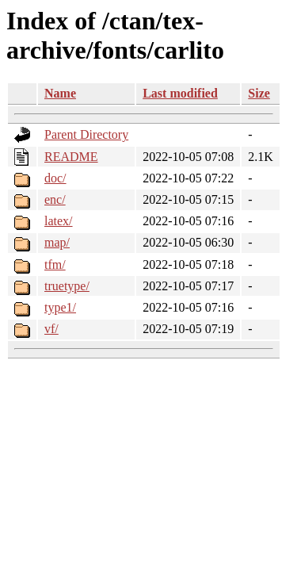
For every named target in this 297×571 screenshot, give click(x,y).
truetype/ (66, 286)
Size (259, 93)
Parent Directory (86, 134)
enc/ (55, 199)
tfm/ (55, 264)
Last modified (180, 93)
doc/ (55, 178)
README (71, 156)
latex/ (58, 221)
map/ (57, 242)
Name (60, 93)
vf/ (51, 328)
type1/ (60, 307)
